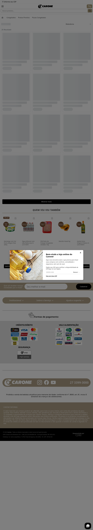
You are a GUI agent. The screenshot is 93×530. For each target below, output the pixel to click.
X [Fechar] (80, 253)
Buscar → (76, 272)
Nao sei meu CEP (51, 276)
